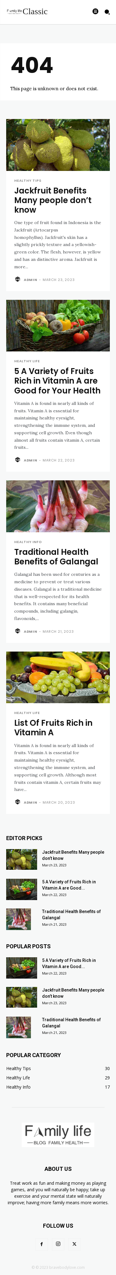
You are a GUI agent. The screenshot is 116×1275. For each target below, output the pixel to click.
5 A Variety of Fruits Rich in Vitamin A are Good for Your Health (57, 381)
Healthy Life (27, 361)
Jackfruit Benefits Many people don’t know (53, 200)
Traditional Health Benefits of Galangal (56, 556)
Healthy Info (28, 542)
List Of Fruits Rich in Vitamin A (53, 727)
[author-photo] (18, 279)
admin (30, 279)
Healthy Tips (27, 180)
